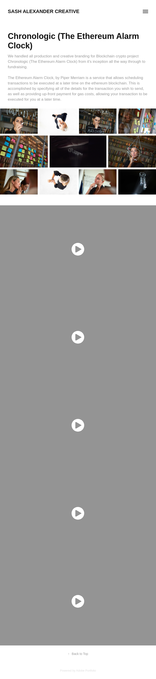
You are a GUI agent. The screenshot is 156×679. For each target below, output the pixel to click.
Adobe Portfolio (86, 670)
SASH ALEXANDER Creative (43, 11)
